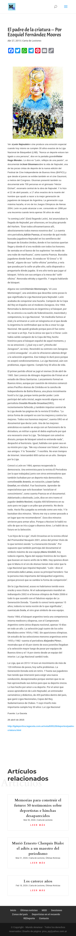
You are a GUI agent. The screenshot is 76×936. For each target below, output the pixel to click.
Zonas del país (20, 914)
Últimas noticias (29, 910)
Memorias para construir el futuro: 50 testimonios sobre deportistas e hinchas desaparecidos (38, 808)
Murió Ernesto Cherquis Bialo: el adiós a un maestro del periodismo (38, 848)
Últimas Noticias (53, 858)
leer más (37, 825)
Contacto (44, 918)
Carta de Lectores (31, 40)
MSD (44, 910)
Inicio (13, 910)
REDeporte (29, 918)
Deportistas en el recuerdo (46, 914)
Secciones (56, 910)
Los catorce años (38, 881)
